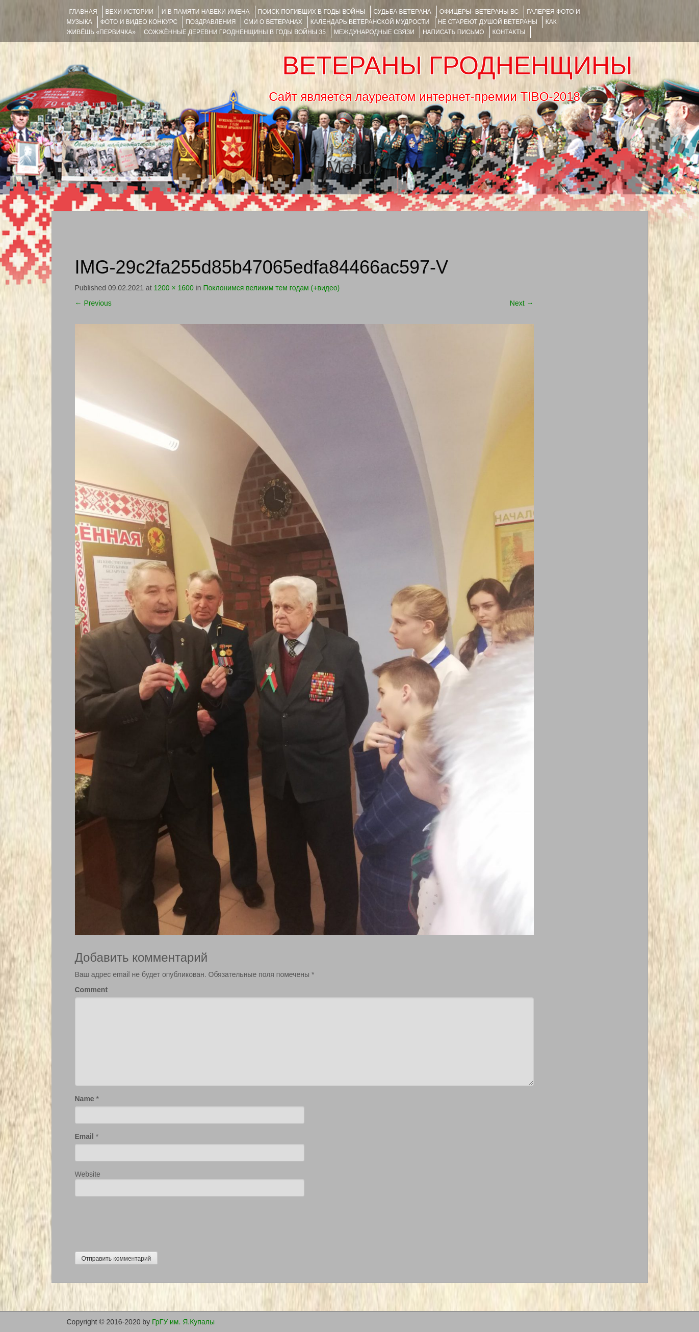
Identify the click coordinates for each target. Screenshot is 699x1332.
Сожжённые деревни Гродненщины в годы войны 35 (235, 32)
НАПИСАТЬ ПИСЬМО (453, 32)
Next (522, 303)
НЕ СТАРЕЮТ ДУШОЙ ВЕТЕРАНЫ (487, 21)
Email (84, 1136)
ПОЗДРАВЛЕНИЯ (211, 21)
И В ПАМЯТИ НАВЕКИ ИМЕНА (206, 11)
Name (84, 1099)
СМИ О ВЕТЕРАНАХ (273, 21)
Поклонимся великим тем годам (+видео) (271, 288)
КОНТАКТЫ (509, 32)
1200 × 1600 (173, 288)
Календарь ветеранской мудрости (370, 21)
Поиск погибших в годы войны (312, 11)
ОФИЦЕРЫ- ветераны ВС (479, 11)
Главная (83, 11)
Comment (91, 990)
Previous (93, 303)
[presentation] (152, 1221)
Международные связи (374, 32)
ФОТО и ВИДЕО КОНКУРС (138, 21)
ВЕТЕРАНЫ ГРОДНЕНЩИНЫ (457, 65)
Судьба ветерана (402, 11)
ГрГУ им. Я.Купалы (183, 1322)
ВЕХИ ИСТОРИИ (129, 11)
